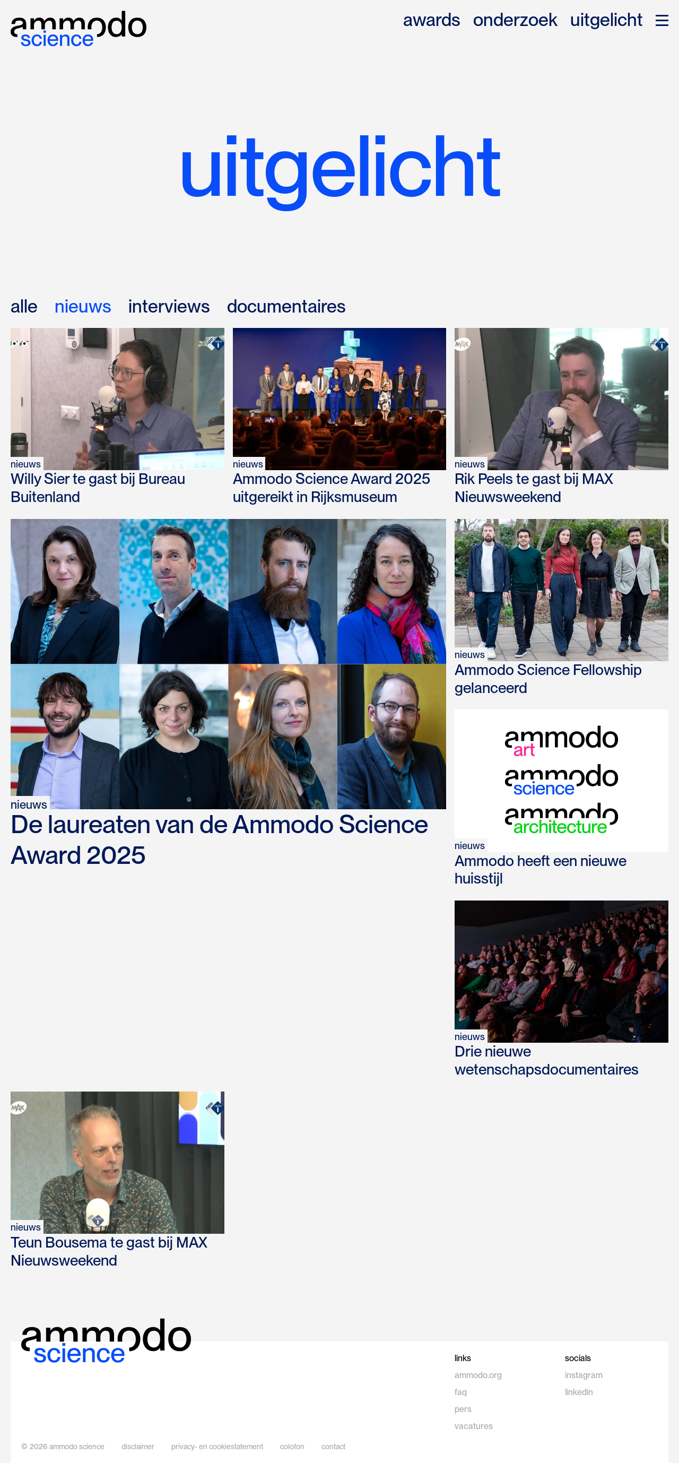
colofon (292, 1446)
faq (461, 1392)
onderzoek (515, 20)
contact (333, 1446)
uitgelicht (606, 20)
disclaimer (137, 1446)
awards (431, 20)
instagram (584, 1375)
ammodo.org (478, 1375)
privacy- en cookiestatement (217, 1446)
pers (463, 1409)
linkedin (579, 1392)
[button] (662, 20)
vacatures (474, 1426)
